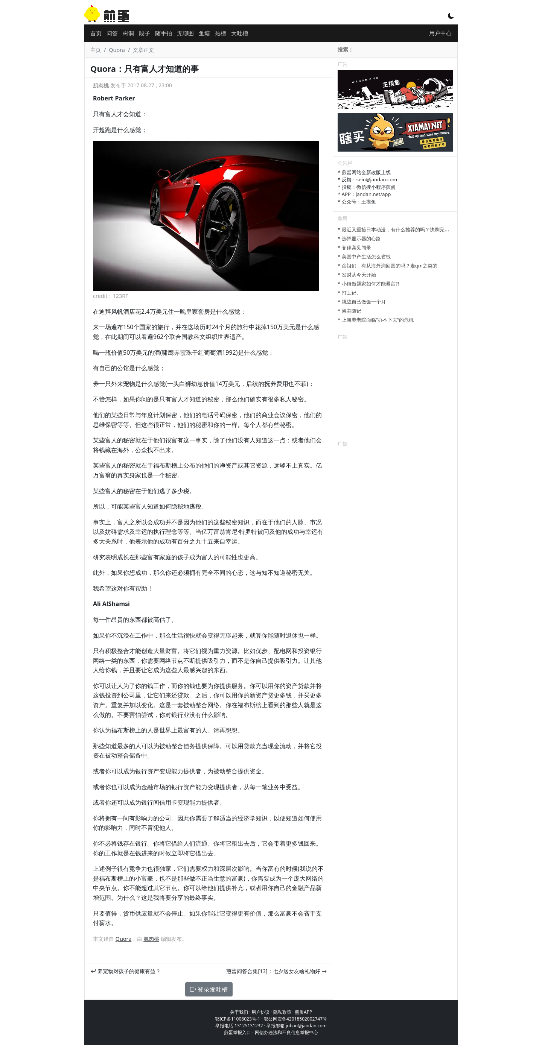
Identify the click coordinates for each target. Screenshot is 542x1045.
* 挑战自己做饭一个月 (362, 301)
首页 (96, 33)
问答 (112, 33)
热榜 (220, 33)
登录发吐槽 (209, 989)
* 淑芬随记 (349, 310)
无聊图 (185, 33)
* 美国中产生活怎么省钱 (364, 256)
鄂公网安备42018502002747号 (295, 1019)
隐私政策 (282, 1012)
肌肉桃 (101, 85)
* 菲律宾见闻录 (354, 247)
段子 (144, 33)
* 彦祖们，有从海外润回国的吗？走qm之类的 (387, 265)
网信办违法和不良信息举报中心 (286, 1032)
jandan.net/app (373, 194)
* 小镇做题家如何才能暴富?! (368, 283)
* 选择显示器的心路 (359, 238)
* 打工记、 (349, 292)
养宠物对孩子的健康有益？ (126, 971)
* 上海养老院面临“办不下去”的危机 (376, 319)
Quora (117, 49)
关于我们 (239, 1012)
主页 (95, 49)
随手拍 (163, 33)
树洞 (128, 33)
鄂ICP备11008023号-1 (237, 1019)
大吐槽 (239, 33)
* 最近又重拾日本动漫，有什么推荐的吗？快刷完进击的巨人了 (406, 229)
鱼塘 (204, 33)
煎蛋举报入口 (237, 1032)
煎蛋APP (303, 1012)
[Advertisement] (395, 390)
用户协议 (260, 1012)
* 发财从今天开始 (357, 274)
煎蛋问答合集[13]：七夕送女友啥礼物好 (276, 971)
